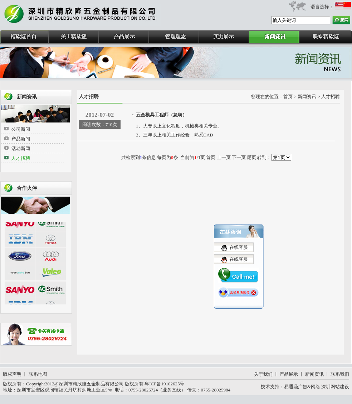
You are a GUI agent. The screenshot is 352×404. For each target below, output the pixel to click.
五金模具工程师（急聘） (161, 114)
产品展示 (288, 374)
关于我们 (263, 374)
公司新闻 (20, 129)
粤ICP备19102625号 (164, 383)
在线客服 (238, 246)
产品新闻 (20, 138)
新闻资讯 (314, 374)
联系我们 (340, 374)
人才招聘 (20, 158)
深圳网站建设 (335, 386)
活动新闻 (20, 148)
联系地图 (38, 374)
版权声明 (12, 374)
